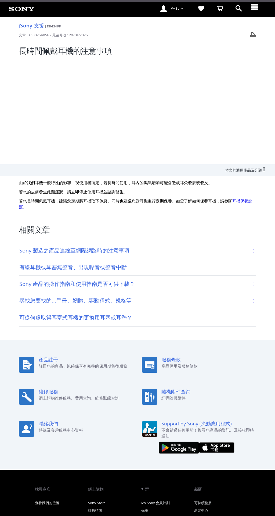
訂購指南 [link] (95, 406)
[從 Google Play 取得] (180, 343)
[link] (21, 8)
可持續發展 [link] (203, 398)
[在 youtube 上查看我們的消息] (223, 461)
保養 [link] (144, 406)
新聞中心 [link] (201, 406)
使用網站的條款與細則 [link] (50, 487)
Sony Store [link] (97, 398)
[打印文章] (253, 35)
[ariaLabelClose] (257, 8)
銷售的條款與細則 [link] (80, 487)
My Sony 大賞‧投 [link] (101, 421)
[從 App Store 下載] (216, 343)
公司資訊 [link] (233, 447)
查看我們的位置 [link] (47, 398)
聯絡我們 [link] (193, 447)
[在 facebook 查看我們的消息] (211, 461)
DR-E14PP (54, 26)
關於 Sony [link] (213, 447)
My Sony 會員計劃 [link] (155, 398)
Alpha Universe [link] (153, 413)
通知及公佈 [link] (203, 413)
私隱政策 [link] (101, 487)
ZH (54, 462)
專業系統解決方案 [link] (166, 447)
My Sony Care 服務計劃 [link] (159, 421)
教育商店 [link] (95, 413)
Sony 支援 (31, 25)
